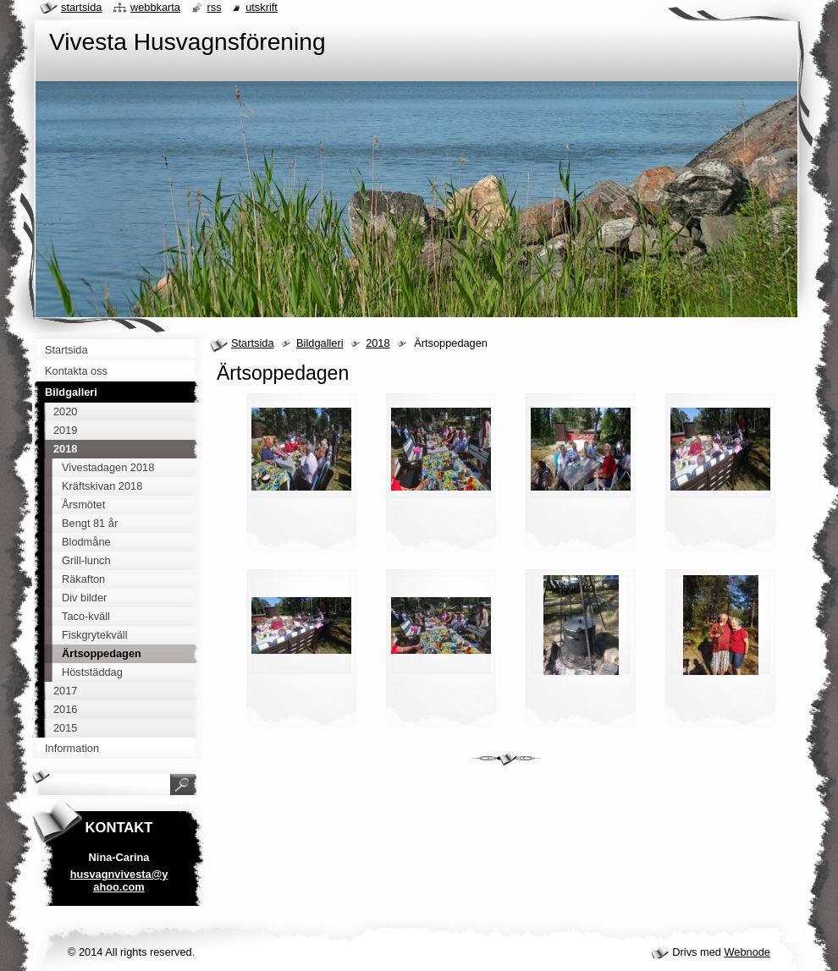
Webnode (747, 952)
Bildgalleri (319, 343)
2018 (377, 343)
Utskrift (261, 7)
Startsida (252, 343)
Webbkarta (155, 7)
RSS (214, 7)
